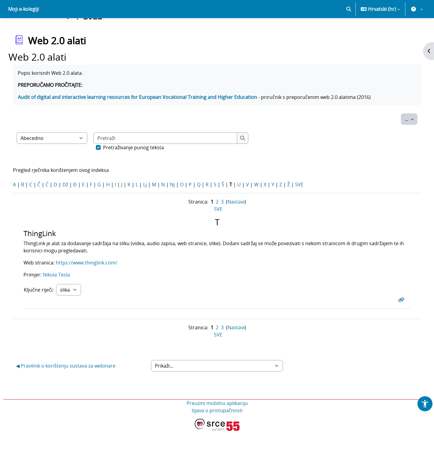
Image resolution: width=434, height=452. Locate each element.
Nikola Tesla (64, 295)
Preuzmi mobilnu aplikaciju (217, 424)
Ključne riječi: (46, 311)
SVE (307, 205)
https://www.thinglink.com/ (94, 283)
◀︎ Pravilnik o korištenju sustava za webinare (74, 387)
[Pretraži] (174, 159)
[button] (348, 30)
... (402, 140)
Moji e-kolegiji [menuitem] (23, 30)
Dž (74, 205)
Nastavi (236, 223)
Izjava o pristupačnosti (217, 431)
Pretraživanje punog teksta (142, 168)
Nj (180, 205)
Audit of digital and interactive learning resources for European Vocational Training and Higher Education (146, 118)
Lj (153, 205)
